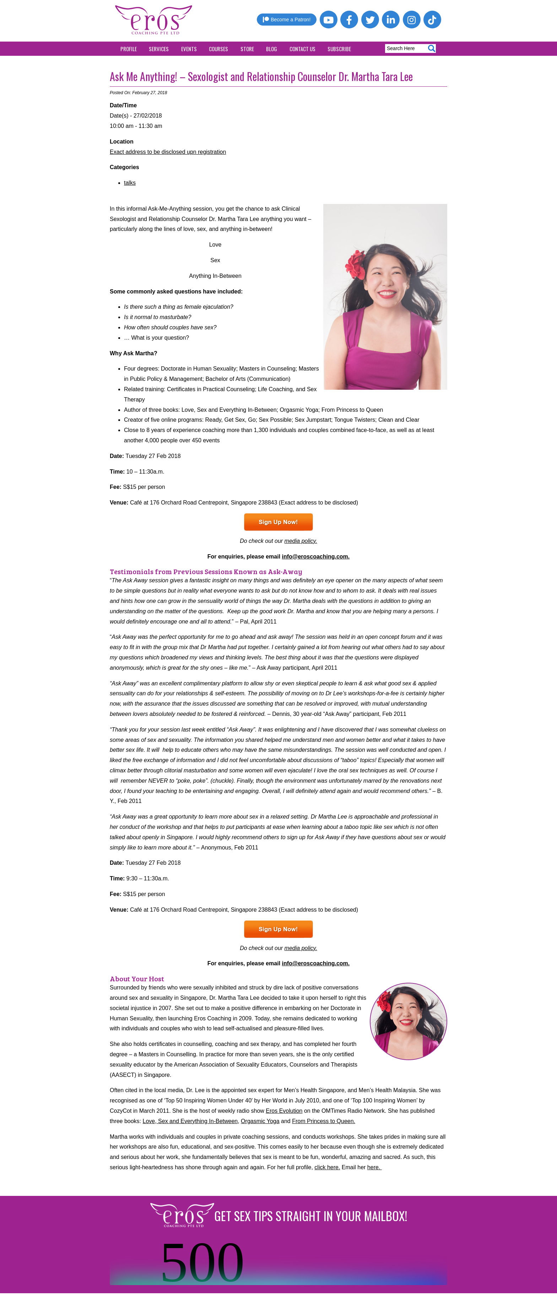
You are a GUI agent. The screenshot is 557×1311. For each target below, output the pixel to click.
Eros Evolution (284, 1111)
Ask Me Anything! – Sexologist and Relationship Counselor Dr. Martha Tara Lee (261, 76)
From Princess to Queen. (323, 1121)
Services (159, 49)
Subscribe (339, 49)
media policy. (301, 541)
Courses (218, 49)
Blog (271, 49)
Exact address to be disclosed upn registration (168, 152)
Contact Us (302, 49)
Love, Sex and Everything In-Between (190, 1121)
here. (374, 1167)
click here (326, 1167)
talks (130, 183)
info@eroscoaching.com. (316, 557)
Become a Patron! (286, 19)
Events (189, 49)
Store (247, 49)
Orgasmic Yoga (260, 1121)
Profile (128, 49)
